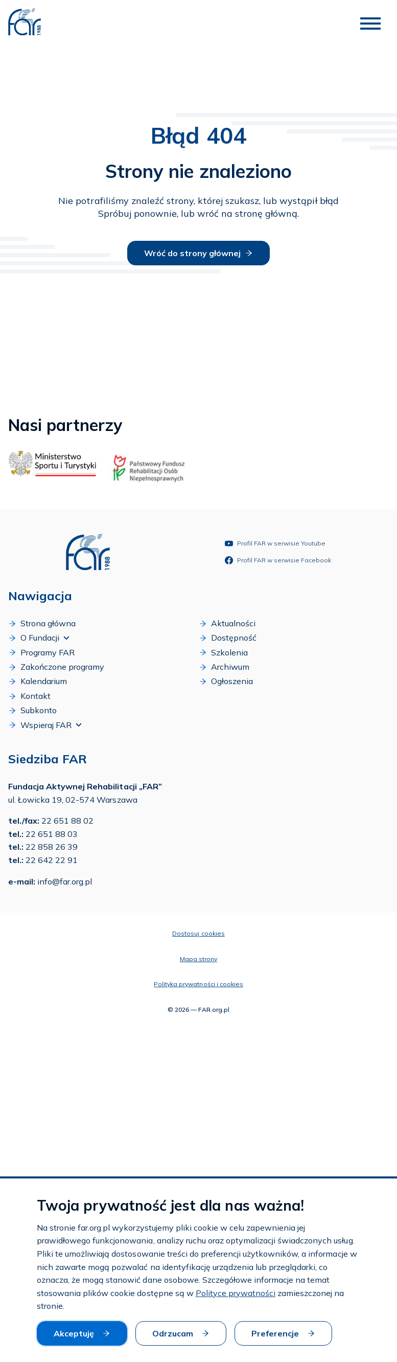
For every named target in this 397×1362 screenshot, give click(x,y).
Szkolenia (223, 652)
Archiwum (224, 667)
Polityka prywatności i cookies (198, 984)
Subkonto (32, 710)
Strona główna (42, 623)
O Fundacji (38, 637)
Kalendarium (37, 681)
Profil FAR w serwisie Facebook (278, 560)
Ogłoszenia (226, 681)
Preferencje (283, 1333)
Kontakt (29, 696)
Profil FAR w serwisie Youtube (275, 543)
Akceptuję (82, 1333)
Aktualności (227, 623)
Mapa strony (198, 959)
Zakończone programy (56, 667)
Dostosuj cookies (198, 933)
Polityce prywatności (235, 1293)
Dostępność (227, 637)
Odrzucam (180, 1333)
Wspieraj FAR (45, 725)
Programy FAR (41, 652)
